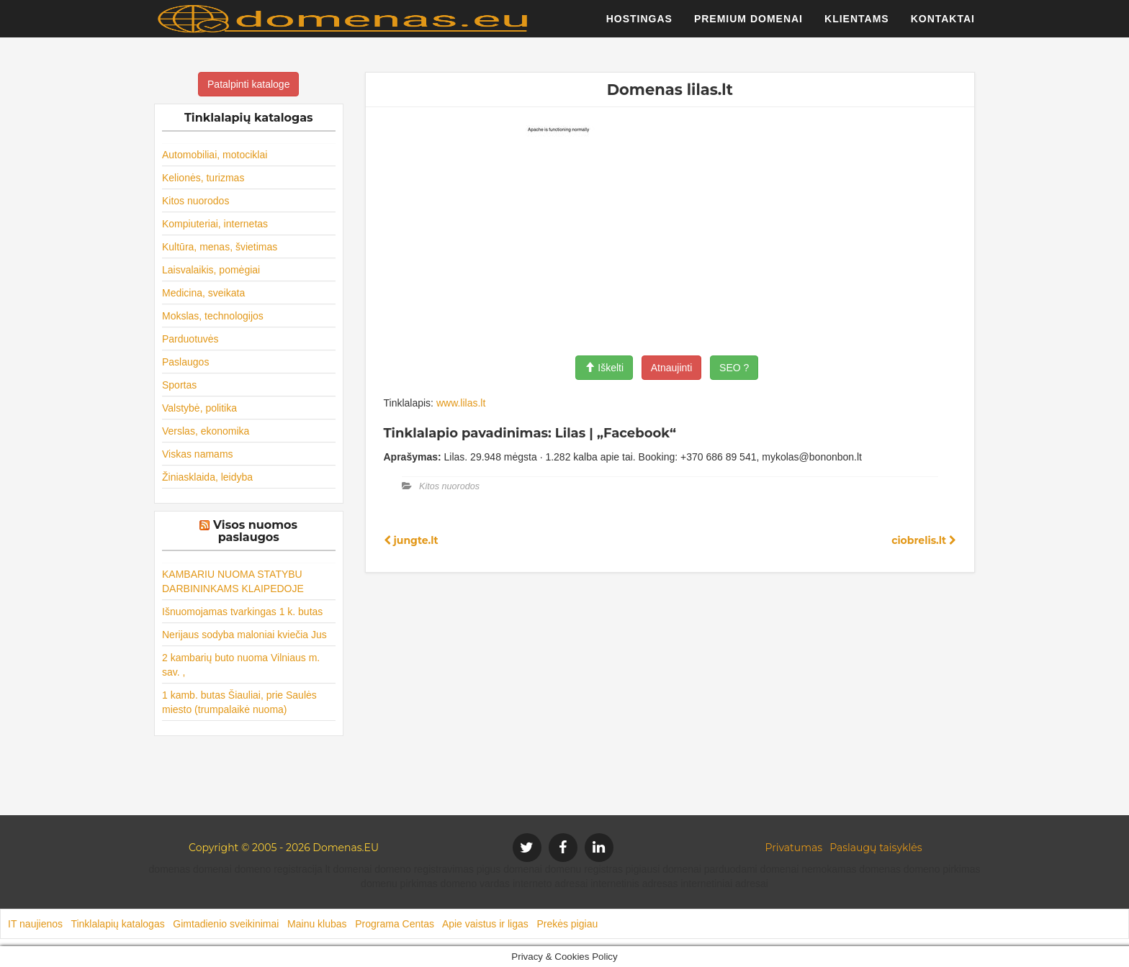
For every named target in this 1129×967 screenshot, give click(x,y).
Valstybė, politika (199, 408)
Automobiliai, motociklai (214, 154)
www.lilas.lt (460, 403)
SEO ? (734, 367)
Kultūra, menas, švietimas (219, 247)
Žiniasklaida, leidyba (207, 477)
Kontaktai (943, 25)
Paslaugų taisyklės (875, 847)
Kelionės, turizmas (203, 177)
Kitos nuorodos (195, 200)
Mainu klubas (317, 924)
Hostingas (639, 25)
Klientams (856, 25)
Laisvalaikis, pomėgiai (211, 270)
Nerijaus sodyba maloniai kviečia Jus (244, 634)
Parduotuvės (190, 339)
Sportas (179, 385)
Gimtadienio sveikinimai (226, 924)
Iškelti (604, 367)
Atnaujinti (672, 367)
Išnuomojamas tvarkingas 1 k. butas (242, 611)
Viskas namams (197, 454)
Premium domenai (748, 25)
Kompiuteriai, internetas (215, 224)
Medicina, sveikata (203, 293)
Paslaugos (185, 362)
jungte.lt (411, 540)
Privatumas (794, 847)
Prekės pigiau (567, 924)
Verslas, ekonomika (205, 431)
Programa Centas (394, 924)
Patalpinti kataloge (248, 84)
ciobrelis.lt (923, 540)
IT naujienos (35, 924)
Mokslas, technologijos (213, 316)
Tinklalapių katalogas (117, 924)
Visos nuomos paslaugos (255, 531)
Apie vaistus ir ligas (485, 924)
